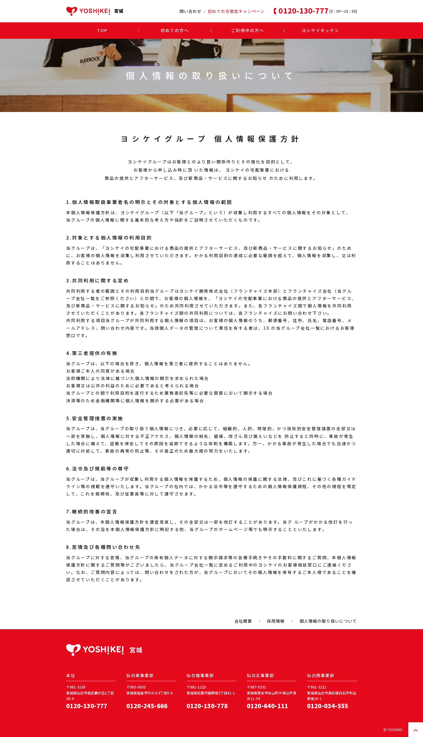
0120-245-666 (147, 705)
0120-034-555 (327, 705)
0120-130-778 (207, 705)
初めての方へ (175, 30)
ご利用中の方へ (247, 30)
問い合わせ (190, 11)
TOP (102, 30)
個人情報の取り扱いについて (328, 621)
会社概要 (243, 621)
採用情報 (276, 621)
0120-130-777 (87, 705)
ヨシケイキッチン (320, 30)
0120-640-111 (267, 705)
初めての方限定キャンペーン (236, 11)
